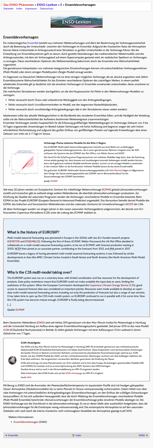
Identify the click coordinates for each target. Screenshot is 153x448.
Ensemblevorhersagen (26, 421)
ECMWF (54, 181)
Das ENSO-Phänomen (18, 4)
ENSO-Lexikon (47, 4)
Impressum (31, 8)
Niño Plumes (115, 170)
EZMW (106, 189)
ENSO (143, 435)
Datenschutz (46, 8)
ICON (6, 329)
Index (19, 8)
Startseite (8, 8)
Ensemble (33, 42)
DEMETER (14, 241)
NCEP (129, 204)
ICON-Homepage (74, 373)
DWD (41, 322)
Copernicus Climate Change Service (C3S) (112, 285)
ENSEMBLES (32, 241)
